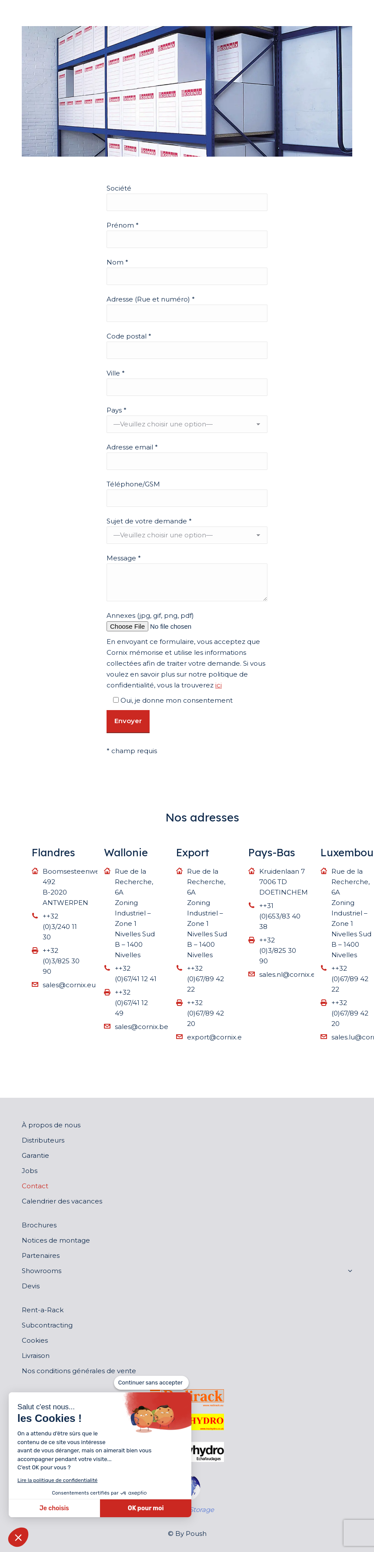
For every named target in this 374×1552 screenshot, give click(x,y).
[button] (18, 1537)
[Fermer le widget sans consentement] (151, 1383)
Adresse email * (132, 447)
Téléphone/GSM (133, 484)
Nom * (117, 262)
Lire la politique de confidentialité (57, 1480)
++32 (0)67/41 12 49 (131, 1002)
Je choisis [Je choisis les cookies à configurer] (54, 1508)
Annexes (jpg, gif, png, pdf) (150, 615)
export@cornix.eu (216, 1037)
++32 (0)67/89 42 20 (205, 1013)
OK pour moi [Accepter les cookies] (146, 1508)
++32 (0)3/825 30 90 (61, 960)
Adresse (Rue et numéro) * (151, 299)
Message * (124, 558)
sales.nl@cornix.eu (289, 974)
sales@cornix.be (141, 1026)
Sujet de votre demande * (149, 521)
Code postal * (129, 336)
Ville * (116, 373)
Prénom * (123, 225)
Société (119, 188)
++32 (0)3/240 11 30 (60, 926)
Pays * (117, 410)
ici (218, 685)
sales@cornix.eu (69, 985)
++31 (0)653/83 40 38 (280, 916)
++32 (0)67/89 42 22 (205, 978)
